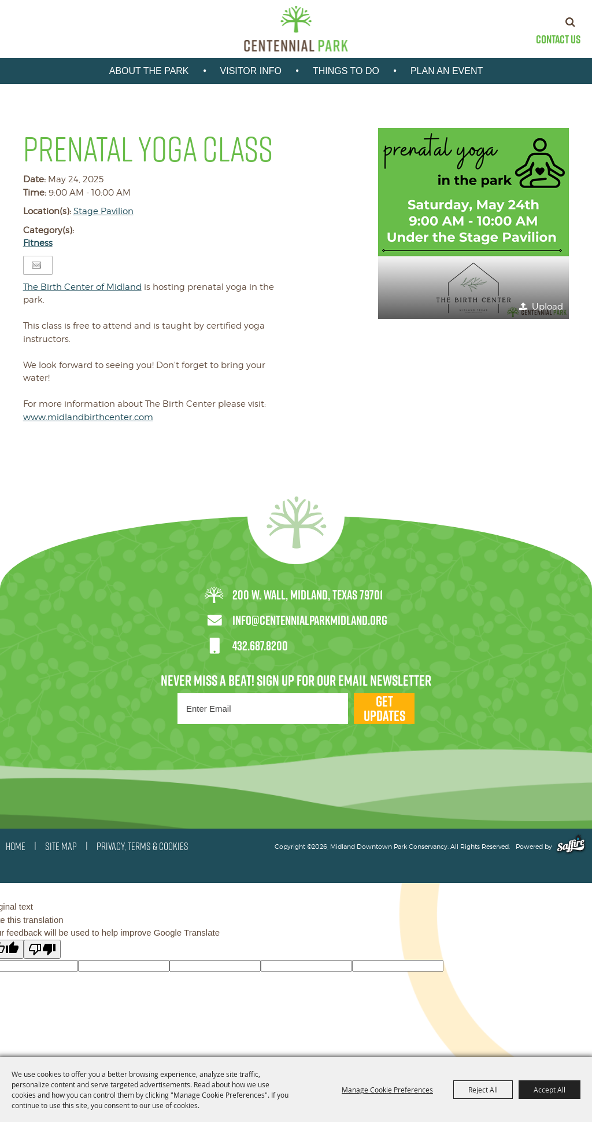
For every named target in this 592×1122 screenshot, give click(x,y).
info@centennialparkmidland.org (309, 620)
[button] (473, 223)
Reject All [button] (483, 1089)
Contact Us (558, 39)
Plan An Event (446, 71)
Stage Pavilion (103, 211)
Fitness (38, 243)
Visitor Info (251, 71)
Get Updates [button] (384, 708)
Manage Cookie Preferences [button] (387, 1089)
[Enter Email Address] (262, 708)
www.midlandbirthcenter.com (88, 417)
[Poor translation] (42, 949)
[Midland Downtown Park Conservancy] (296, 28)
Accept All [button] (549, 1089)
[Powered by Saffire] (571, 846)
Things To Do (346, 71)
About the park (149, 71)
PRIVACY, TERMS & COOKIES (142, 846)
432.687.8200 (260, 645)
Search (570, 22)
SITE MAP (61, 846)
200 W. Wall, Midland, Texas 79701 (307, 595)
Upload (547, 306)
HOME (15, 846)
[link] (82, 287)
